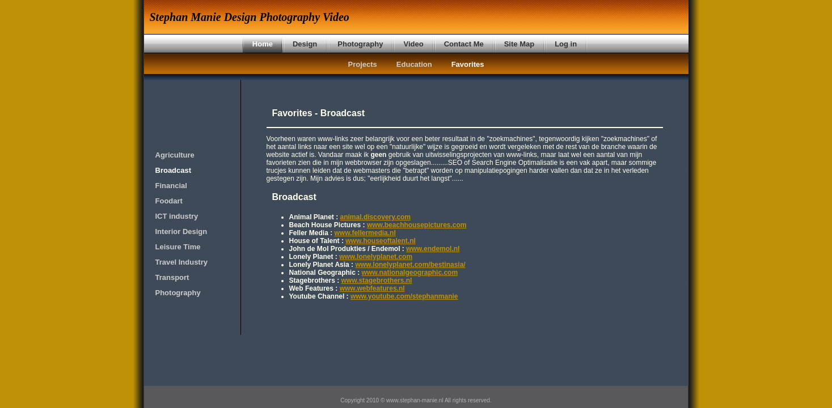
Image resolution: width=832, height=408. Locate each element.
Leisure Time (178, 247)
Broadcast (173, 170)
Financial (171, 185)
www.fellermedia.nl (365, 233)
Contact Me (464, 44)
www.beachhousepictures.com (417, 225)
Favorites (467, 64)
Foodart (169, 201)
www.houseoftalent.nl (380, 241)
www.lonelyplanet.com (375, 257)
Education (414, 64)
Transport (172, 277)
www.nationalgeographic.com (410, 273)
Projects (362, 64)
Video (413, 44)
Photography (360, 44)
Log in (566, 44)
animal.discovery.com (375, 217)
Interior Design (181, 231)
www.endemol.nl (432, 249)
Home (262, 44)
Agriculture (175, 155)
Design (305, 44)
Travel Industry (181, 262)
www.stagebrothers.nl (376, 280)
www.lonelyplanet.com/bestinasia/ (410, 265)
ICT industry (177, 216)
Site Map (519, 44)
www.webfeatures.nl (372, 288)
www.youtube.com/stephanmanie (404, 296)
